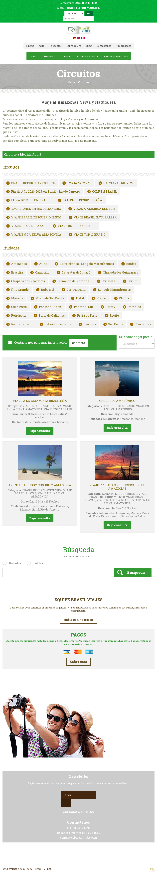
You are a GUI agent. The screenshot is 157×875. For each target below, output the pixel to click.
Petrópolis (18, 315)
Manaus (17, 298)
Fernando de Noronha (73, 281)
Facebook (78, 854)
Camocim (42, 272)
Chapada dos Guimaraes (120, 272)
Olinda (124, 298)
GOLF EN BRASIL (104, 191)
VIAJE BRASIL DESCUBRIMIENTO (36, 217)
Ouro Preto (19, 307)
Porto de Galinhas (52, 315)
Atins (43, 264)
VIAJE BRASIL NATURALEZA (95, 217)
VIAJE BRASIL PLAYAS (28, 226)
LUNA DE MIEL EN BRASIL (30, 200)
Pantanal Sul (83, 307)
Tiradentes (143, 324)
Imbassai (47, 290)
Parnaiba (134, 307)
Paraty (110, 307)
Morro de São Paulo (49, 298)
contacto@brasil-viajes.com (83, 7)
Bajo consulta (39, 431)
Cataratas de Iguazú (76, 272)
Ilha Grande (20, 290)
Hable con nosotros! (78, 619)
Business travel (79, 183)
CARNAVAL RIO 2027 (118, 183)
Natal (80, 298)
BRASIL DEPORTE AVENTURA (33, 183)
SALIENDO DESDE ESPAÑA (82, 200)
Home (72, 82)
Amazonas (19, 264)
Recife (114, 315)
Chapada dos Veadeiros (28, 281)
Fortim (133, 281)
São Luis (90, 324)
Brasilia (17, 272)
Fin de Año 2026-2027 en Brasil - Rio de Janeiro (45, 191)
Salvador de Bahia (58, 324)
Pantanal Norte (50, 307)
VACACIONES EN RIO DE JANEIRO (36, 209)
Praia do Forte (87, 315)
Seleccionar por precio (135, 337)
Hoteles (38, 562)
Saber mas (78, 661)
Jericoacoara (76, 290)
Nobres (101, 298)
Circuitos (15, 562)
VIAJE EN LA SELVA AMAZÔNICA (36, 234)
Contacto (78, 343)
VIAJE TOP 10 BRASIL (89, 234)
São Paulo (115, 324)
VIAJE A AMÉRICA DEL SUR (94, 209)
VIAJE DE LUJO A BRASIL (76, 226)
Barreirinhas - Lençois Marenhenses (87, 264)
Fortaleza (108, 281)
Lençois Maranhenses (114, 290)
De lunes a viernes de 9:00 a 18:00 (78, 832)
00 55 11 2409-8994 (86, 3)
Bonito (131, 264)
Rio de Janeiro (21, 324)
